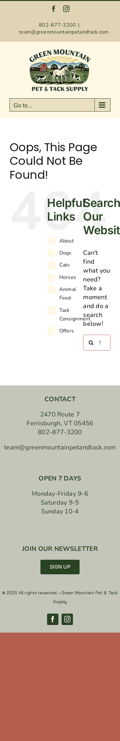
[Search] (91, 343)
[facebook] (52, 619)
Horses (67, 277)
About (66, 240)
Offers (66, 330)
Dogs (65, 252)
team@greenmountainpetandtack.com (64, 32)
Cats (64, 264)
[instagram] (67, 619)
